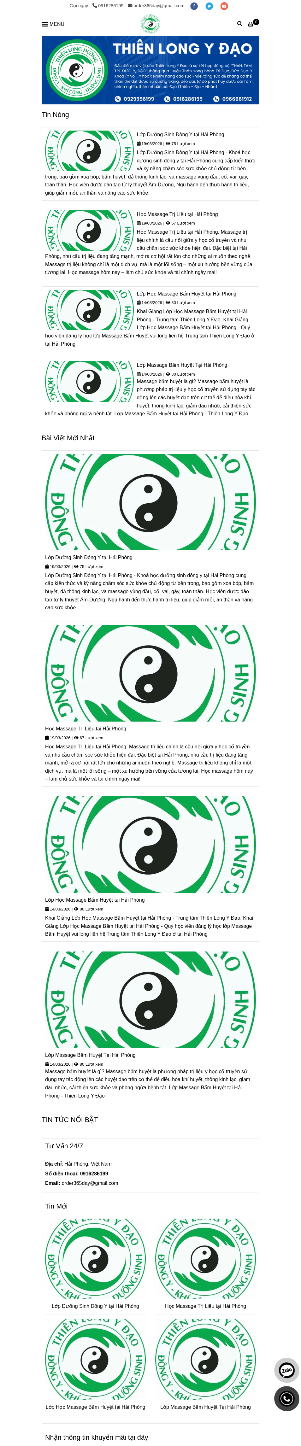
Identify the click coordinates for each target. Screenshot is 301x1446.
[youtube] (224, 5)
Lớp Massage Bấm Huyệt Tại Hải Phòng (182, 365)
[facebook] (194, 5)
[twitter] (209, 5)
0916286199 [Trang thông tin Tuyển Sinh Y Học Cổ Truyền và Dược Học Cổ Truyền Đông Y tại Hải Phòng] (107, 5)
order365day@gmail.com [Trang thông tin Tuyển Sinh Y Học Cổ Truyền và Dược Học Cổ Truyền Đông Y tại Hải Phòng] (156, 5)
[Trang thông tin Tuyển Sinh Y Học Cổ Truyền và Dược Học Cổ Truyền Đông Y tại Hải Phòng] (150, 24)
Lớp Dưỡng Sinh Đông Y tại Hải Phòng (180, 134)
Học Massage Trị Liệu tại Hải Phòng (177, 214)
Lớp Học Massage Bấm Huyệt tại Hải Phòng (187, 293)
